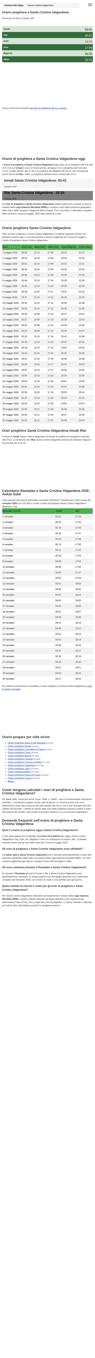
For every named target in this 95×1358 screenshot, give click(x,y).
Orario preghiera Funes (19, 752)
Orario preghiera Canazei (20, 759)
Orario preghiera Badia (19, 772)
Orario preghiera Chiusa (20, 778)
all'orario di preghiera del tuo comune (48, 108)
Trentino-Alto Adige (13, 5)
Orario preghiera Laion (19, 768)
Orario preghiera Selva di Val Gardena (26, 743)
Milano (11, 781)
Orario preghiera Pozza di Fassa (24, 775)
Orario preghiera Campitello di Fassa (26, 749)
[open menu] (90, 5)
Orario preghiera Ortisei (19, 746)
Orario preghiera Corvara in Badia (24, 762)
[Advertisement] (47, 84)
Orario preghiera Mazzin (20, 756)
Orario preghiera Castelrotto (21, 765)
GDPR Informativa (11, 919)
